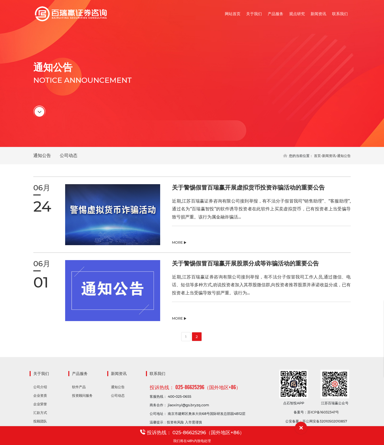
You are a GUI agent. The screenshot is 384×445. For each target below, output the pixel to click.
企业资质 (40, 396)
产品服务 (275, 14)
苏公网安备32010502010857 (324, 422)
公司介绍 (40, 387)
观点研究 (297, 14)
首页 (317, 156)
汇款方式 (40, 413)
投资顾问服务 (82, 396)
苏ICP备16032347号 (323, 412)
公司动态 (68, 155)
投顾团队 (40, 422)
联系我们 (340, 14)
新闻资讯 (318, 14)
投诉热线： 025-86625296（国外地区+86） (195, 387)
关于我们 (254, 14)
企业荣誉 (40, 404)
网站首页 (232, 14)
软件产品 (79, 387)
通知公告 (42, 155)
